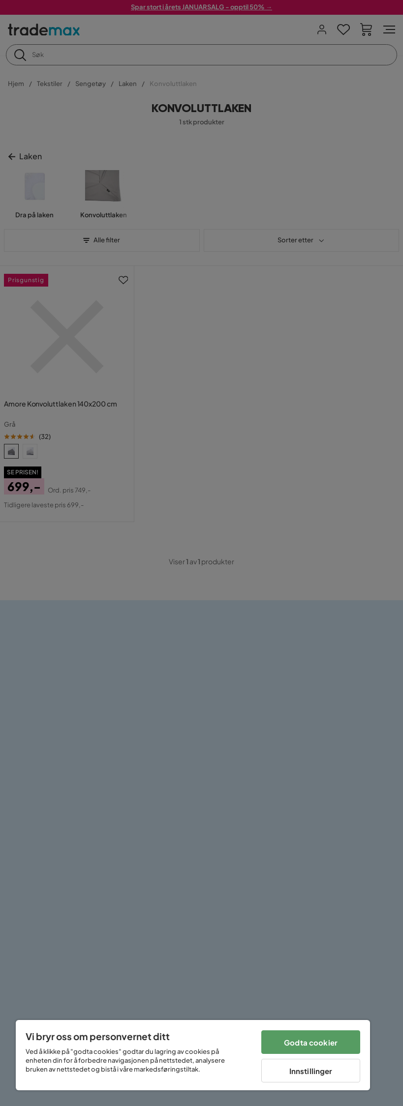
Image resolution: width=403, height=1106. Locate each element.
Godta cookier (311, 1042)
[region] (193, 1055)
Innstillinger (311, 1071)
